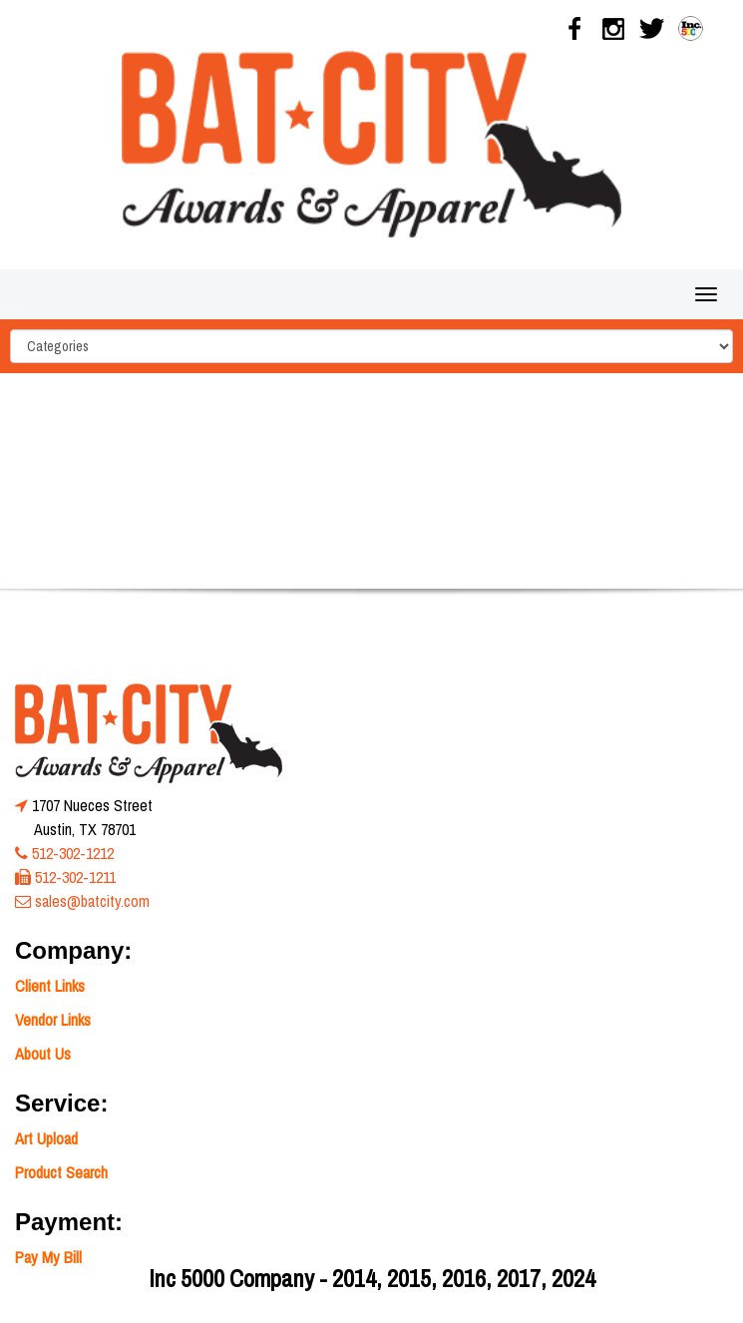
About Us (43, 1054)
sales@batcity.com (92, 901)
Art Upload (46, 1138)
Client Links (50, 986)
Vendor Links (53, 1020)
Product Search (61, 1172)
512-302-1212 (73, 853)
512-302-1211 (75, 877)
